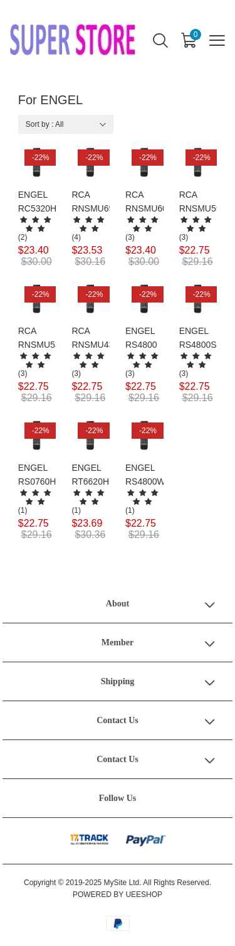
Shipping (118, 681)
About (117, 603)
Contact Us (117, 720)
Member (117, 642)
